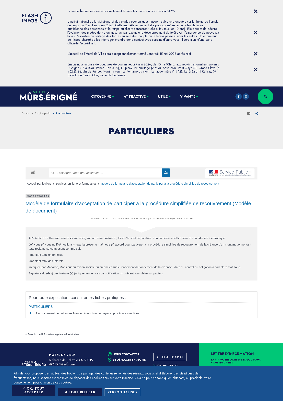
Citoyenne (101, 96)
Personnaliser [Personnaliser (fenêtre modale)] (123, 392)
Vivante (188, 96)
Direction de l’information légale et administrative (53, 334)
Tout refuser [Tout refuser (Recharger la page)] (80, 392)
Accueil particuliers (39, 183)
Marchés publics (166, 365)
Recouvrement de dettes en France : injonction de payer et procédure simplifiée (88, 313)
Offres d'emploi (172, 357)
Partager (257, 113)
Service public (43, 113)
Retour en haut (271, 343)
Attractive (135, 96)
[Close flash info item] (255, 11)
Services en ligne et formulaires (76, 183)
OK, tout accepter (33, 390)
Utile (163, 96)
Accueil (26, 113)
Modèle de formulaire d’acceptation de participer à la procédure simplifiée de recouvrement (159, 183)
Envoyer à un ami (249, 113)
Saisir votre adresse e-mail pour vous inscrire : (236, 361)
